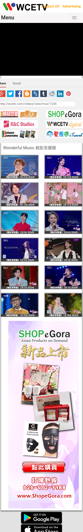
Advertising (71, 6)
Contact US (50, 6)
